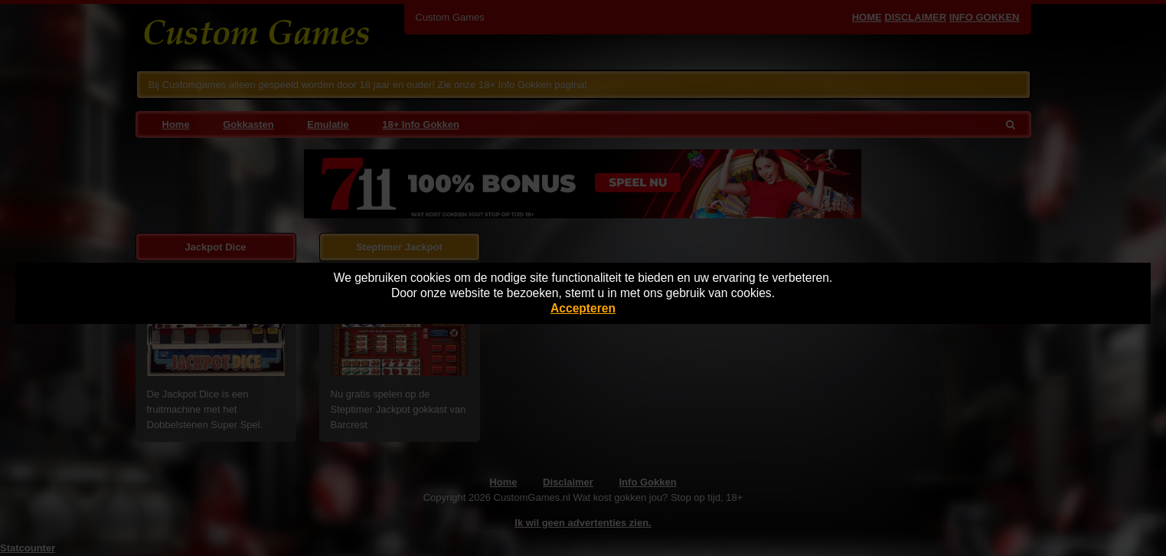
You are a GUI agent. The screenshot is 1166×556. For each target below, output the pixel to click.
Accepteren (583, 308)
